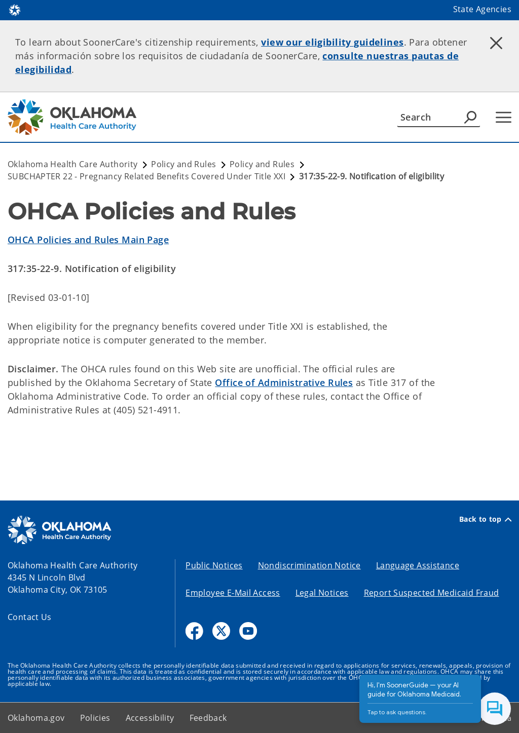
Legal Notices (322, 592)
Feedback (208, 717)
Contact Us (30, 617)
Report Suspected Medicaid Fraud (431, 592)
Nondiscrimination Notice (309, 565)
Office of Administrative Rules (284, 382)
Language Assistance (417, 565)
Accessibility (150, 717)
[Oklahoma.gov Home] (15, 9)
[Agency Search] (470, 117)
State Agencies (482, 9)
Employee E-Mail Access (233, 592)
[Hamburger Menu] (503, 117)
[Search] (438, 117)
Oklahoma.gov (36, 717)
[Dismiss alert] (496, 43)
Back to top (485, 519)
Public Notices (214, 565)
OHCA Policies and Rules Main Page (88, 240)
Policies (95, 717)
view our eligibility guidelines (332, 42)
